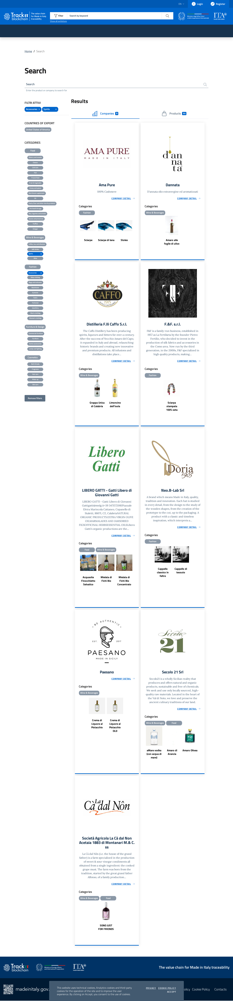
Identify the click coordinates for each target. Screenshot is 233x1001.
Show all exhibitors (58, 21)
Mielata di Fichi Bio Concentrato (124, 580)
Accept (171, 992)
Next (137, 573)
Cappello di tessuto (181, 570)
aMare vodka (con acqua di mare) (154, 754)
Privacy (151, 988)
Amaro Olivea (190, 750)
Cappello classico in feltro (163, 572)
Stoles (124, 240)
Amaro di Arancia (172, 752)
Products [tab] (174, 113)
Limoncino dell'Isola (115, 404)
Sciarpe (88, 240)
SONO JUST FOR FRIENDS (106, 927)
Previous (76, 573)
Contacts (220, 989)
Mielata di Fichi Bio (106, 579)
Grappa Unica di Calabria (97, 404)
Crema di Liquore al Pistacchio (97, 724)
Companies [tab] (105, 113)
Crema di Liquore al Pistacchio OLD (115, 726)
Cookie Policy (167, 988)
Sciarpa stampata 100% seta (172, 406)
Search (30, 84)
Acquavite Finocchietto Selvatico (88, 580)
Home (28, 51)
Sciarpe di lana (106, 240)
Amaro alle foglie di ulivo (171, 242)
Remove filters (35, 398)
